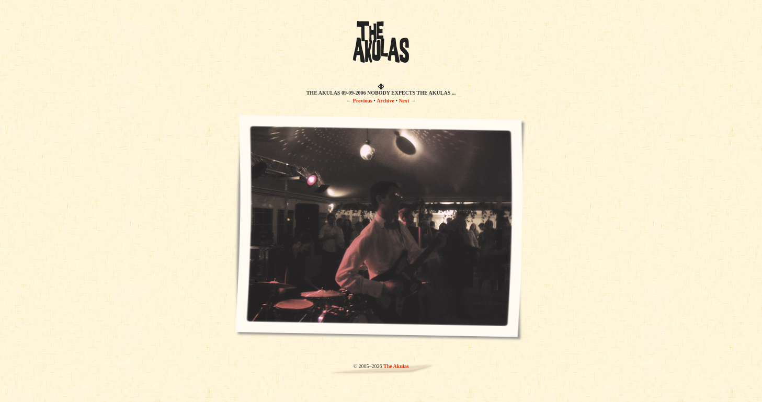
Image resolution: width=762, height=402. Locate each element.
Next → (407, 101)
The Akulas (396, 366)
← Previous (359, 101)
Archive (385, 101)
